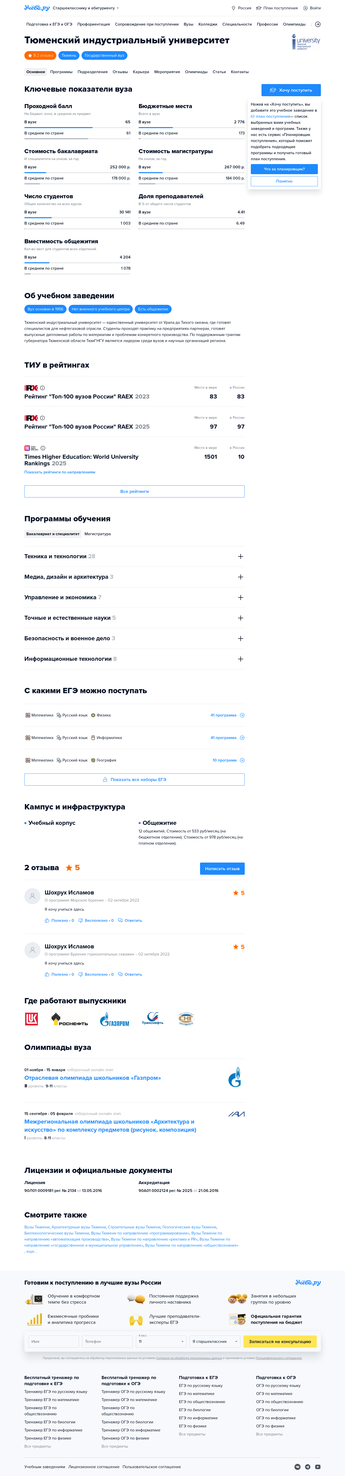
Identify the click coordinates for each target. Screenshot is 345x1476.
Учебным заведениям (44, 1466)
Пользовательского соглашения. (279, 1358)
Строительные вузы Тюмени (134, 1227)
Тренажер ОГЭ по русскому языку (133, 1391)
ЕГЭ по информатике (198, 1418)
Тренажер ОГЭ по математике (129, 1399)
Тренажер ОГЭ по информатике (131, 1430)
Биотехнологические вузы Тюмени (56, 1233)
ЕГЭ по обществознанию (202, 1401)
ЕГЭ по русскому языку (201, 1385)
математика (42, 715)
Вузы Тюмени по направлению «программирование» (140, 1233)
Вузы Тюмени (37, 1227)
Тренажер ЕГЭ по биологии (49, 1422)
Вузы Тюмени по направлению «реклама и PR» (154, 1239)
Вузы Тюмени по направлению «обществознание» (191, 1245)
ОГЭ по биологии (272, 1409)
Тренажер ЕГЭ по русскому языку (55, 1391)
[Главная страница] (37, 8)
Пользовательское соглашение (152, 1466)
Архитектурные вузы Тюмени (79, 1227)
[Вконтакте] (297, 1467)
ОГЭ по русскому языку (278, 1385)
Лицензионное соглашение (94, 1466)
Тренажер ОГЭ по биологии (127, 1422)
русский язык (75, 715)
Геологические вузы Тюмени (189, 1227)
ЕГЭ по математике (197, 1393)
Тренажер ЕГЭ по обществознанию (40, 1411)
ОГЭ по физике (270, 1426)
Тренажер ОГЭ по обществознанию (118, 1411)
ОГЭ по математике (274, 1393)
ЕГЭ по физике (193, 1426)
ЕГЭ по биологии (195, 1409)
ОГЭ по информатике (276, 1418)
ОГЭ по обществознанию (279, 1401)
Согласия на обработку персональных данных (189, 1358)
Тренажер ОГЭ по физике (125, 1438)
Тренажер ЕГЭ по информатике (53, 1430)
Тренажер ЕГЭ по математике (51, 1399)
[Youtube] (318, 1467)
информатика (109, 737)
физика (104, 715)
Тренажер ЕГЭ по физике (47, 1438)
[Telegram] (308, 1467)
